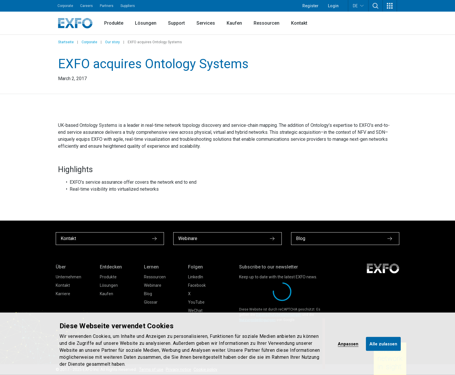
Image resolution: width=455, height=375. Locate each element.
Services (205, 23)
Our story (112, 42)
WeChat (195, 310)
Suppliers (127, 6)
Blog (148, 293)
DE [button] (358, 5)
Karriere (63, 293)
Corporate (65, 6)
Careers (86, 6)
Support (176, 23)
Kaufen (234, 23)
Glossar (151, 302)
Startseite (66, 42)
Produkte (113, 23)
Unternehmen (68, 277)
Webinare (152, 285)
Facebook (197, 285)
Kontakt (299, 23)
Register (310, 5)
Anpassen (348, 343)
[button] (375, 6)
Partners (106, 6)
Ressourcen (266, 23)
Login (333, 5)
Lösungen (145, 23)
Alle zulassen (383, 343)
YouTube (196, 302)
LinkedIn (195, 277)
